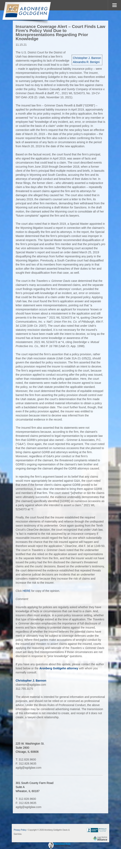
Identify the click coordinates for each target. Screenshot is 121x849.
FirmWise (25, 843)
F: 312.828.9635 (26, 763)
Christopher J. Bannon (87, 58)
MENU (114, 5)
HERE (26, 590)
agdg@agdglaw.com (28, 767)
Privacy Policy (20, 830)
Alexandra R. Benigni (86, 62)
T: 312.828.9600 (26, 759)
